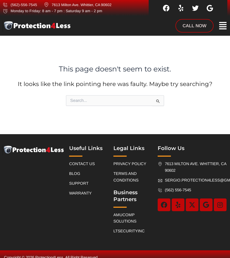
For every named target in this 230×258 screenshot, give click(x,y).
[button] (222, 26)
